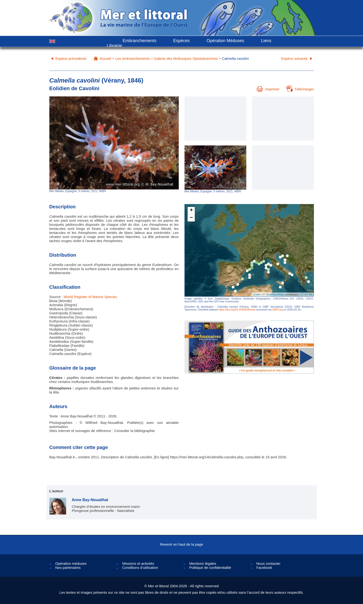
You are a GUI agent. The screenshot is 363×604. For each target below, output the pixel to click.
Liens (266, 40)
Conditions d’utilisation (140, 567)
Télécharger (300, 89)
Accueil (105, 58)
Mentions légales (202, 563)
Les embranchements (132, 58)
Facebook (264, 567)
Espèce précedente (71, 58)
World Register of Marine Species (90, 297)
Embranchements (139, 40)
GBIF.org (277, 309)
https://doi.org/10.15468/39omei (237, 309)
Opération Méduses (225, 40)
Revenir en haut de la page (181, 544)
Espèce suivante (294, 58)
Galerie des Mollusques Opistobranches (186, 58)
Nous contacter (268, 563)
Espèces (181, 40)
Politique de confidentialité (210, 567)
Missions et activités (138, 563)
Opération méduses (71, 563)
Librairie (114, 45)
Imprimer (268, 89)
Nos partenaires (68, 567)
